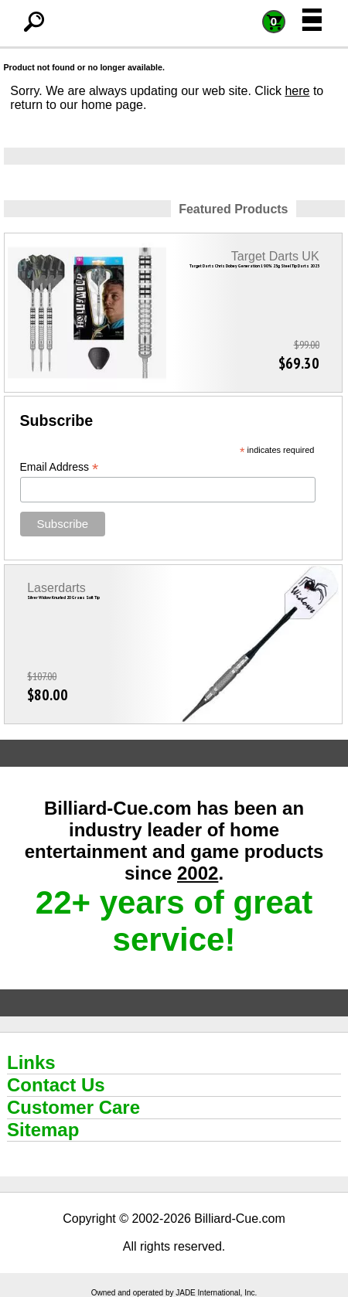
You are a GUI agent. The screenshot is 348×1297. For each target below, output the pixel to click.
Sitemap (43, 1129)
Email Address (59, 467)
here (297, 90)
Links (31, 1062)
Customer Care (73, 1107)
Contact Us (56, 1084)
